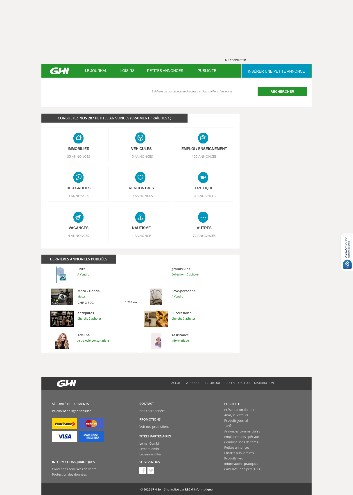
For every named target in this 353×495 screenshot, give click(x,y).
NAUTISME (141, 228)
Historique (212, 383)
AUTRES (204, 228)
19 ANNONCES (141, 195)
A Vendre (83, 274)
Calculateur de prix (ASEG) (243, 469)
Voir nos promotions (154, 426)
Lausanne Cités (150, 454)
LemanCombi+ (150, 449)
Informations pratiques (241, 463)
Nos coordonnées (152, 411)
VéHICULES (141, 149)
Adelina (83, 335)
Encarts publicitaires (239, 453)
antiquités (85, 313)
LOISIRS (127, 71)
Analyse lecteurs (236, 415)
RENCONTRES (141, 188)
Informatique (180, 341)
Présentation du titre (239, 410)
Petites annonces (236, 447)
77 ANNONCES (204, 235)
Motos (81, 296)
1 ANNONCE (141, 235)
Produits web (234, 458)
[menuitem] (96, 71)
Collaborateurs (238, 383)
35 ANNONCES (78, 156)
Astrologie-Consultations (93, 341)
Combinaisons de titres (241, 442)
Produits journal (236, 420)
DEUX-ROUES (79, 188)
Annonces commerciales (242, 431)
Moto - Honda (88, 291)
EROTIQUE (204, 188)
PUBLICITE (207, 71)
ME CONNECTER (235, 60)
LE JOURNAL (96, 71)
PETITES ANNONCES (165, 71)
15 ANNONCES (141, 156)
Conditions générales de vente (74, 469)
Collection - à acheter (185, 274)
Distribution (264, 383)
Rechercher (282, 91)
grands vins (181, 269)
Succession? (181, 313)
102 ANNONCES (204, 156)
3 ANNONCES (78, 195)
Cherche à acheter (89, 318)
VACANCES (79, 228)
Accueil (177, 383)
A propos (193, 383)
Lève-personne (184, 291)
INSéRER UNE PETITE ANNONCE (276, 71)
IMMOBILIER (78, 149)
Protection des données (69, 474)
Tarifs (228, 425)
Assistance (180, 335)
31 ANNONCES (204, 195)
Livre (81, 269)
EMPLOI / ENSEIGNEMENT (204, 149)
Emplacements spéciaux (242, 437)
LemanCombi (149, 443)
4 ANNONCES (78, 235)
